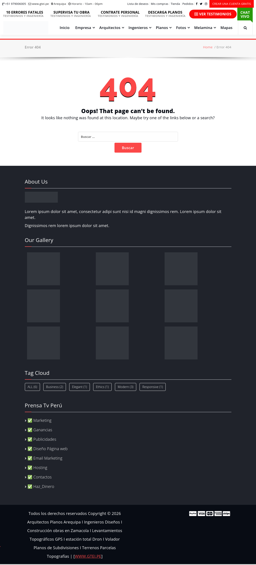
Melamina (203, 27)
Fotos (181, 27)
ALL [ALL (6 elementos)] (32, 387)
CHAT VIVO (245, 14)
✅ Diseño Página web (47, 448)
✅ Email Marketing (44, 458)
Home (207, 47)
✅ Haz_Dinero (40, 486)
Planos (162, 27)
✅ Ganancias (39, 429)
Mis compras (159, 3)
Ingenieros (138, 27)
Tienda (175, 3)
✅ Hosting (37, 467)
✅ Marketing (39, 420)
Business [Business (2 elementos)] (54, 387)
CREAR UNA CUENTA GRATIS (231, 4)
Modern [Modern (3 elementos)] (125, 387)
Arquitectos (109, 27)
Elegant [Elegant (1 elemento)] (79, 387)
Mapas (226, 27)
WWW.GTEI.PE (88, 556)
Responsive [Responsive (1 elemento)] (152, 387)
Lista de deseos (138, 3)
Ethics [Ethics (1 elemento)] (102, 387)
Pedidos (187, 3)
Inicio (65, 27)
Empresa (83, 27)
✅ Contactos (39, 477)
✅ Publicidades (41, 439)
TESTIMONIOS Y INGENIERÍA (25, 14)
